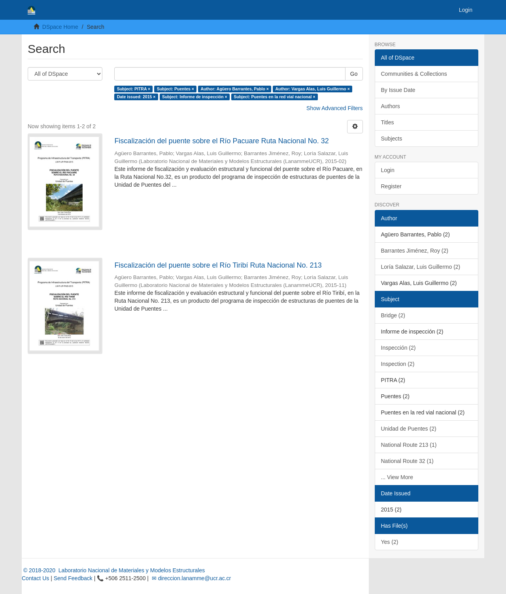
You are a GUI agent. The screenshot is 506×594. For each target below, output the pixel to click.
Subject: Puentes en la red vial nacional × (274, 96)
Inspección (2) (398, 348)
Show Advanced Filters (334, 108)
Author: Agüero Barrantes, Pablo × (234, 88)
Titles (387, 122)
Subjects (391, 138)
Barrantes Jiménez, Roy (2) (414, 250)
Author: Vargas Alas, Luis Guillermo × (312, 88)
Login (388, 170)
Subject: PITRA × (134, 88)
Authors (390, 106)
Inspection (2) (398, 364)
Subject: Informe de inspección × (194, 96)
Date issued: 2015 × (136, 96)
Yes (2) (389, 542)
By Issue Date (398, 90)
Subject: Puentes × (175, 88)
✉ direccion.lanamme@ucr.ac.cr (190, 578)
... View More (397, 477)
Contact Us (35, 578)
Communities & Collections (414, 74)
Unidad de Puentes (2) (408, 428)
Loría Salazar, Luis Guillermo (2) (421, 267)
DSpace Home (60, 27)
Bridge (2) (393, 315)
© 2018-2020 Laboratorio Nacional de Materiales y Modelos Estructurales (113, 570)
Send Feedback (73, 578)
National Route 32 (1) (407, 461)
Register (391, 186)
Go (354, 74)
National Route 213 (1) (409, 445)
